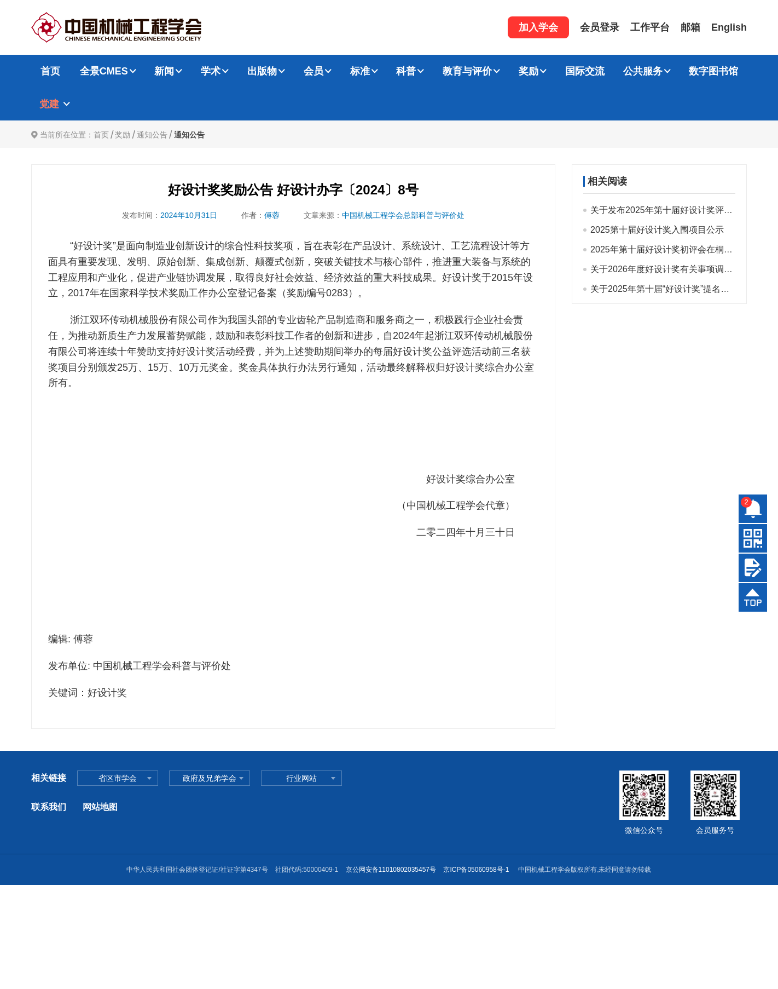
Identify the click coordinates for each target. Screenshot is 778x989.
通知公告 (152, 134)
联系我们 (48, 807)
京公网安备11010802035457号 (391, 869)
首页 (50, 71)
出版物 (262, 71)
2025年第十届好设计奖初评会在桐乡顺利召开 (662, 249)
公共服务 (643, 71)
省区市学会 (117, 778)
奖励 (528, 71)
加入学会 (538, 27)
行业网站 (301, 778)
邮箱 (690, 27)
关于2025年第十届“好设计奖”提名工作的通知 (662, 289)
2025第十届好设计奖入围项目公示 (657, 229)
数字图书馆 (713, 71)
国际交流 (585, 71)
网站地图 (100, 807)
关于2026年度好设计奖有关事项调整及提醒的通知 (662, 269)
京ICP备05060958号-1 (476, 869)
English (729, 27)
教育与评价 (467, 71)
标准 (360, 71)
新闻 (164, 71)
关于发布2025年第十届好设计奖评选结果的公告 (662, 210)
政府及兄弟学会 (209, 778)
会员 (313, 71)
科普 (406, 71)
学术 (210, 71)
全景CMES (104, 71)
